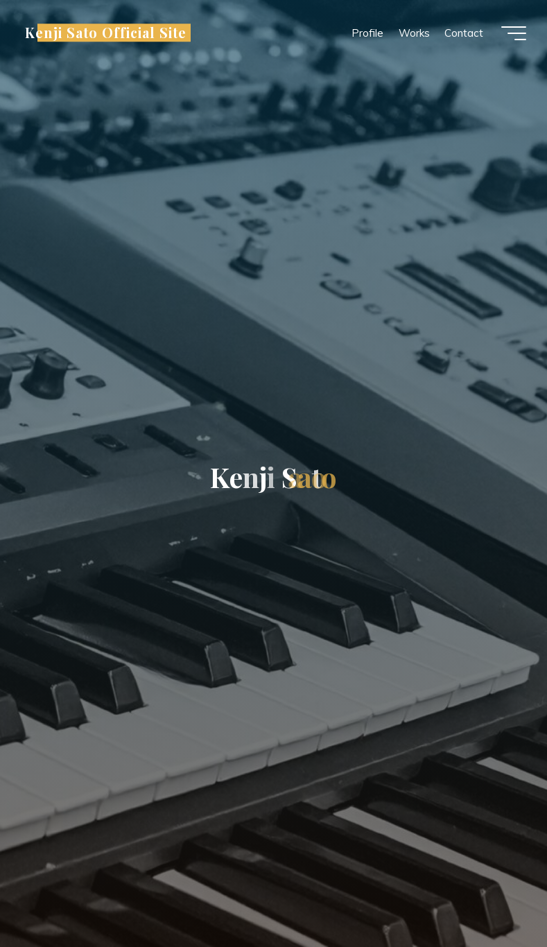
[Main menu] (513, 33)
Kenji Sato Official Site (105, 33)
